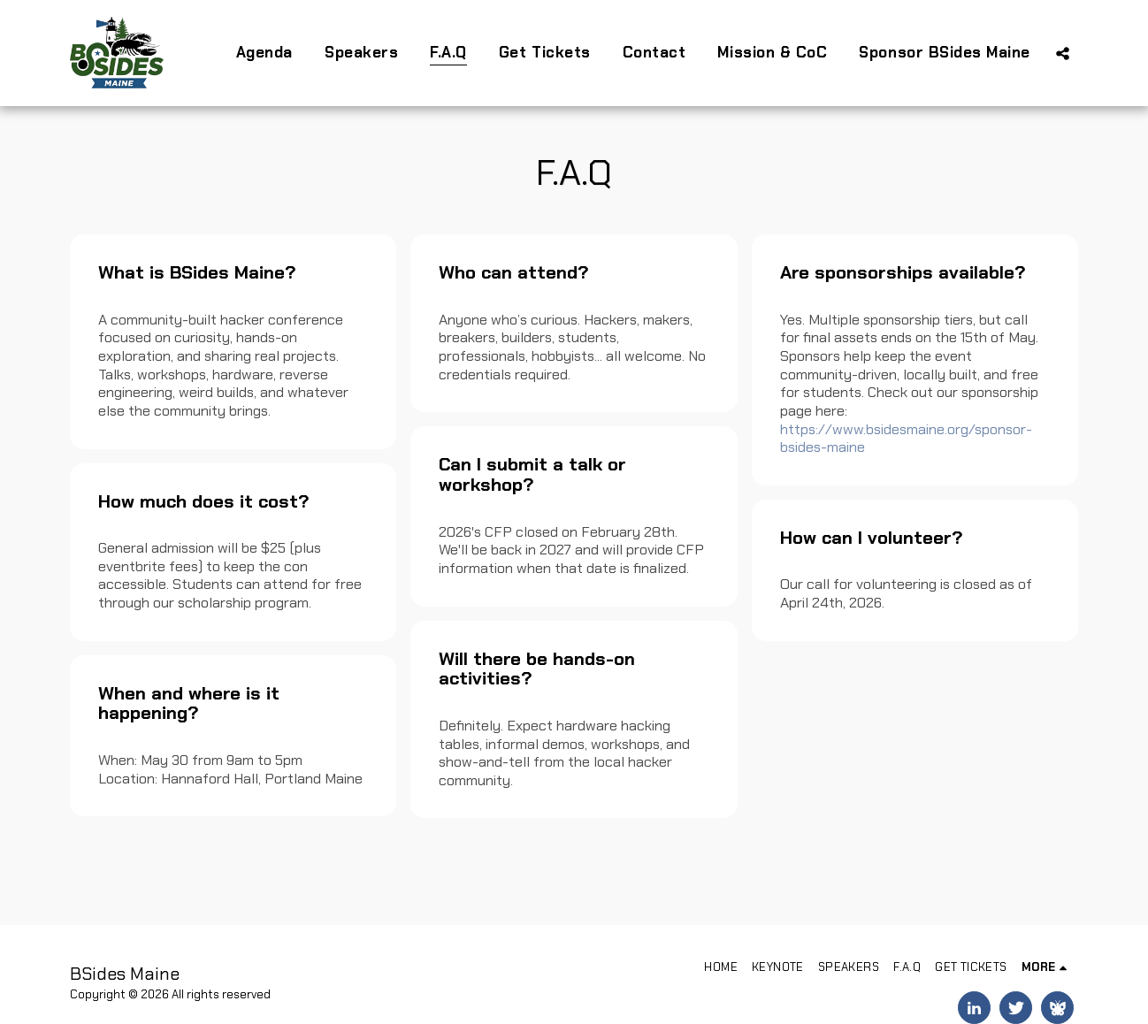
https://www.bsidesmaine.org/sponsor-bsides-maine (906, 438)
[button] (1062, 53)
